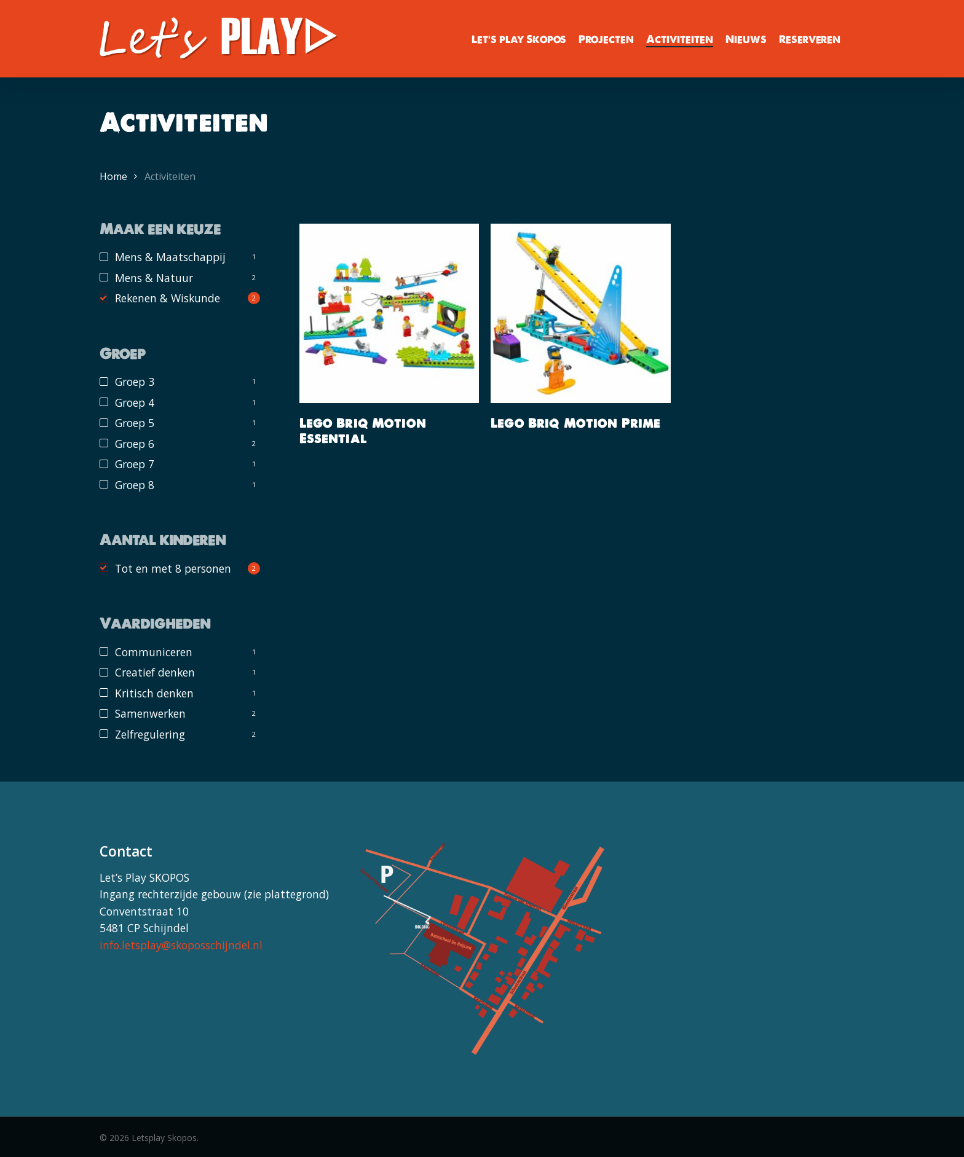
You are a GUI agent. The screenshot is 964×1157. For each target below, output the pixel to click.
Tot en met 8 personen (173, 568)
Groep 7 (134, 464)
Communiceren (153, 652)
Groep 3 (134, 381)
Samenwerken (150, 713)
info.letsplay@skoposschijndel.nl (181, 945)
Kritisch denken (154, 693)
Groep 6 (134, 443)
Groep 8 (134, 484)
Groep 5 (134, 422)
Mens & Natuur (154, 277)
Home (113, 176)
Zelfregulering (150, 734)
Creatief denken (155, 672)
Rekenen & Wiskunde (167, 298)
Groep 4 (134, 402)
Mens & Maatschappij (170, 256)
